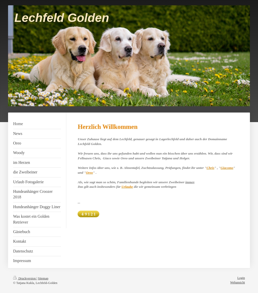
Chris (210, 168)
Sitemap (43, 278)
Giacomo (227, 168)
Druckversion (25, 278)
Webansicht (237, 282)
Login (241, 278)
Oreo (89, 172)
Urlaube (127, 187)
